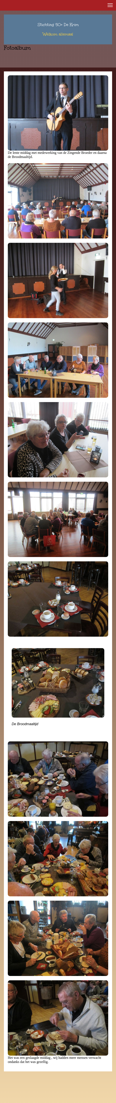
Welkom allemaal (58, 34)
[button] (110, 5)
